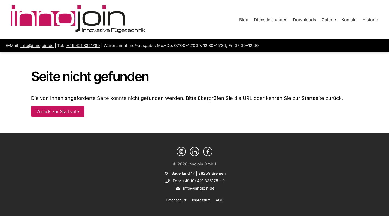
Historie (370, 19)
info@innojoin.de (37, 45)
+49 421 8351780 (83, 45)
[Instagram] (181, 151)
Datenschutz (176, 200)
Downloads (304, 19)
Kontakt (349, 19)
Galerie (328, 19)
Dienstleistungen (270, 19)
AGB (219, 200)
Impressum (201, 200)
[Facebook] (207, 151)
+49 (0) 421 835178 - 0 (203, 180)
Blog (243, 19)
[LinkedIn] (194, 151)
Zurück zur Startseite (58, 111)
